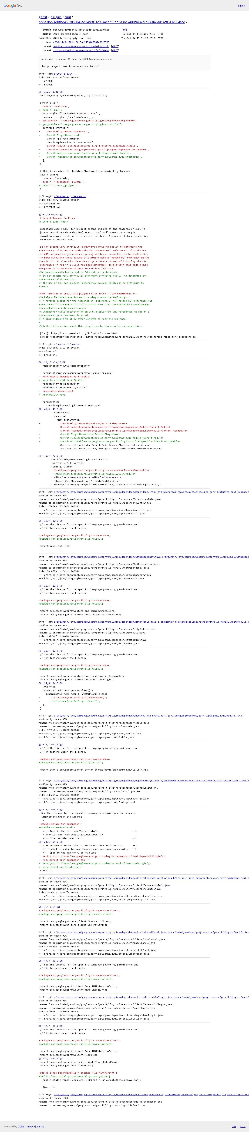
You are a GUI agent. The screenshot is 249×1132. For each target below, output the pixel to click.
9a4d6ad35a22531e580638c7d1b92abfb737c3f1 (81, 46)
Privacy (31, 1126)
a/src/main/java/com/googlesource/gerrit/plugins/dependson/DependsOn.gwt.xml (106, 780)
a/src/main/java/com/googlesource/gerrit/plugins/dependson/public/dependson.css (108, 1094)
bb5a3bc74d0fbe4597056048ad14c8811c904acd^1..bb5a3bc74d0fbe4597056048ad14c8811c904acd (112, 22)
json (242, 1126)
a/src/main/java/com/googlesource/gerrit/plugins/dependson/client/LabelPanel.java (110, 932)
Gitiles (21, 1126)
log (125, 29)
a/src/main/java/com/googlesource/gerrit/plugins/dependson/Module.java (102, 715)
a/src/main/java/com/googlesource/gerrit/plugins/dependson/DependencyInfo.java (108, 491)
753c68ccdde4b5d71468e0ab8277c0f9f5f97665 (81, 50)
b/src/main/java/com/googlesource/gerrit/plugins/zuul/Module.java (197, 715)
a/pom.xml (60, 344)
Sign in (241, 5)
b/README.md (78, 196)
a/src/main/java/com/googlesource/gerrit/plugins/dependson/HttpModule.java (105, 621)
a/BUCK (58, 73)
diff (115, 46)
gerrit (43, 17)
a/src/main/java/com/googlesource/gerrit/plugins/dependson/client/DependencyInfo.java (113, 878)
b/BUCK (68, 73)
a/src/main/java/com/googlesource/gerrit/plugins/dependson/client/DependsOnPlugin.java (113, 997)
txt (234, 1126)
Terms (40, 1126)
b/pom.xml (74, 344)
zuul (68, 17)
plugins (56, 17)
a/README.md (61, 196)
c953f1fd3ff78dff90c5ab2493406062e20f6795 (81, 42)
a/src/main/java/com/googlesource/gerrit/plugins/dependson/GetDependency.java (107, 556)
